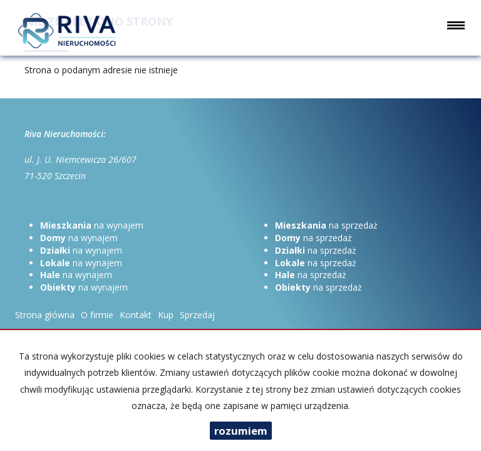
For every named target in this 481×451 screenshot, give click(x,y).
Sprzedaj (197, 315)
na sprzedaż (326, 225)
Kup (165, 315)
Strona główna (45, 315)
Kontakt (136, 315)
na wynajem (91, 225)
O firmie (97, 315)
